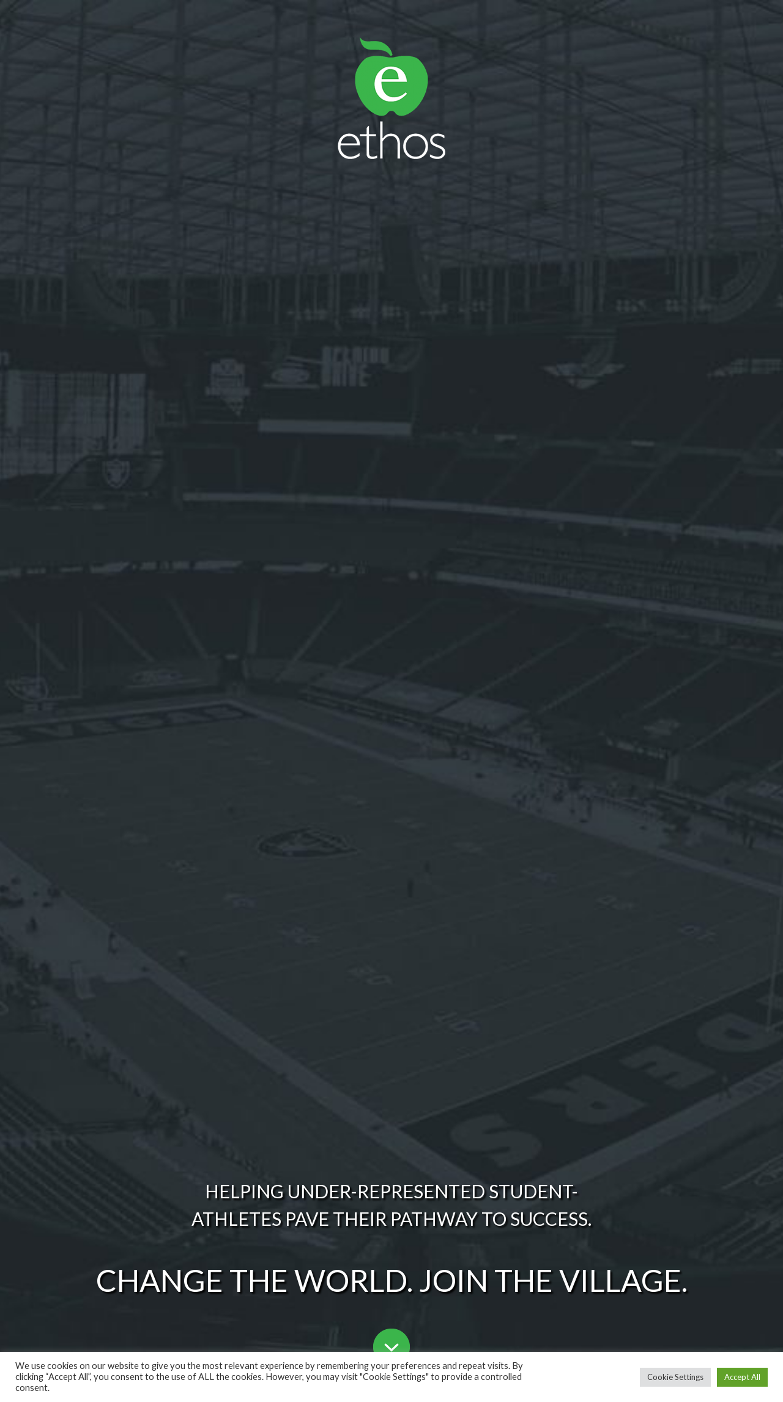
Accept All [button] (742, 1377)
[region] (391, 701)
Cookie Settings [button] (675, 1377)
